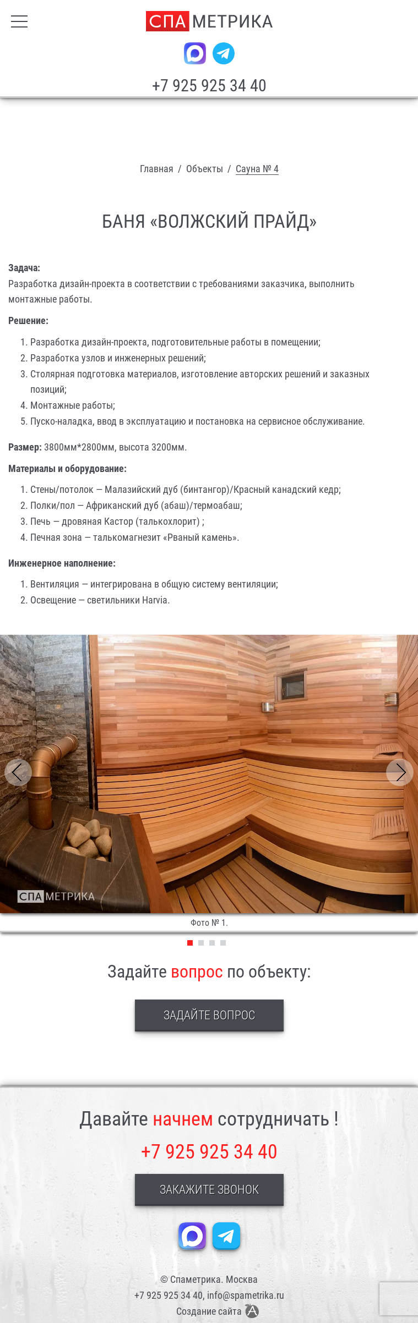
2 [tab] (201, 943)
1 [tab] (190, 943)
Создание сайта (209, 1311)
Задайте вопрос (209, 1015)
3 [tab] (212, 943)
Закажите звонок (209, 1189)
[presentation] (21, 773)
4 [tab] (223, 943)
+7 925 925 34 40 (209, 85)
